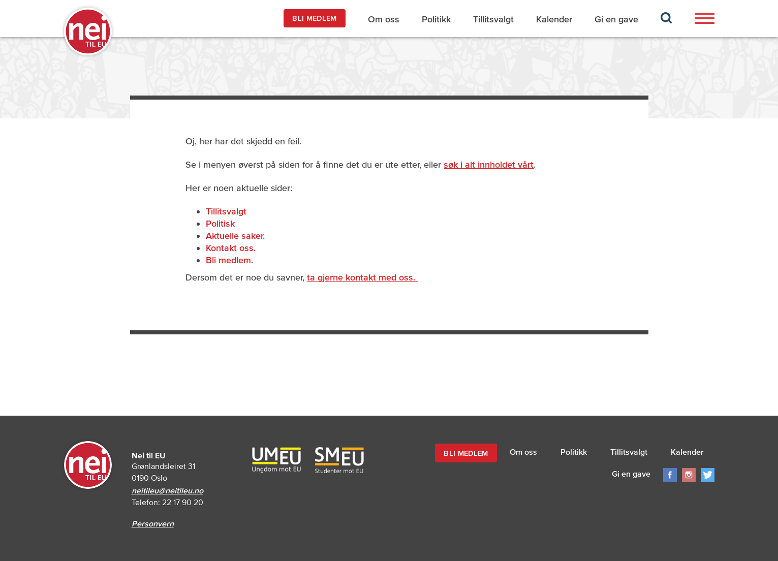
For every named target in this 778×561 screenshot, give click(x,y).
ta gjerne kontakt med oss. (362, 277)
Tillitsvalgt (493, 19)
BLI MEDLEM (314, 18)
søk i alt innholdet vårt (489, 164)
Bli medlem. (229, 260)
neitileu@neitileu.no (167, 490)
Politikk (436, 19)
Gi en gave (616, 19)
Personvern (153, 523)
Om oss (383, 19)
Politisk (220, 223)
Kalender (554, 19)
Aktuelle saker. (235, 235)
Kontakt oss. (231, 247)
